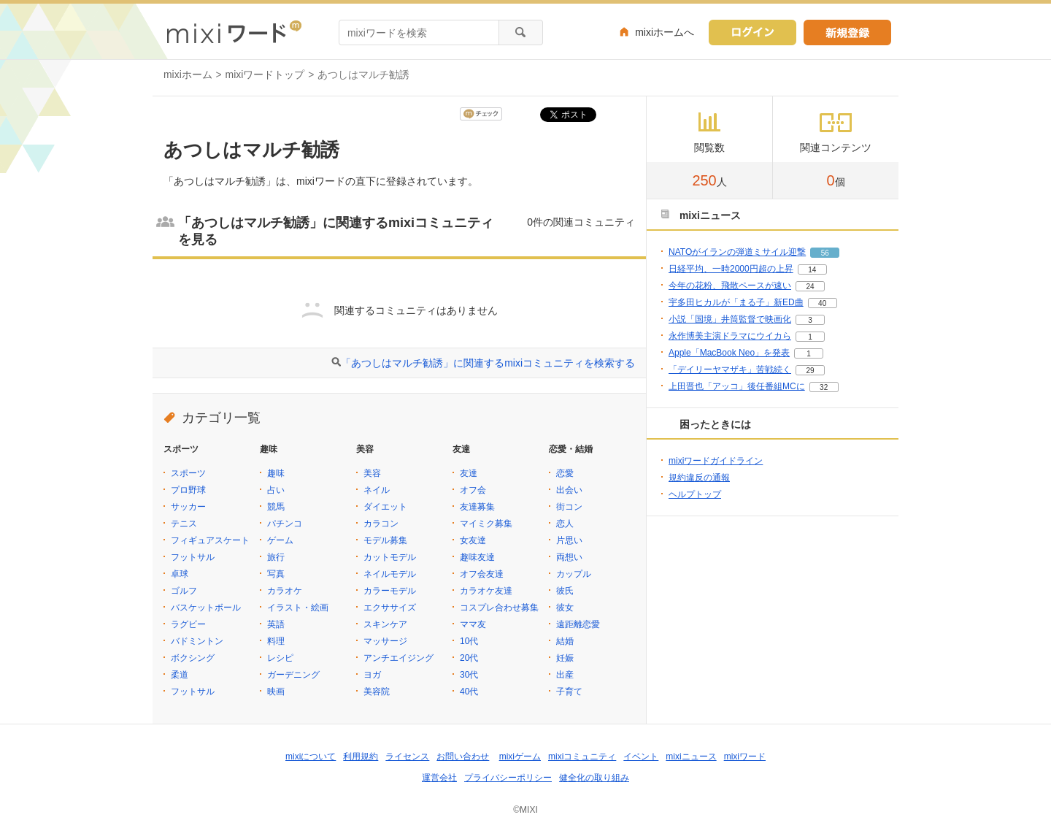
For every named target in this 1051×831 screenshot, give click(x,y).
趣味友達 (477, 557)
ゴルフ (184, 591)
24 (810, 287)
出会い (569, 490)
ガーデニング (293, 675)
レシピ (280, 658)
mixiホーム (187, 74)
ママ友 (473, 624)
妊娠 (565, 658)
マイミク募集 (486, 523)
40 (822, 303)
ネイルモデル (389, 574)
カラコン (381, 523)
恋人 (565, 523)
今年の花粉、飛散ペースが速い (730, 285)
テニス (184, 523)
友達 (468, 473)
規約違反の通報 (699, 477)
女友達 (473, 540)
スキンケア (385, 624)
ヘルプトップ (695, 494)
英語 (276, 624)
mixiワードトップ (265, 74)
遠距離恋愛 (578, 624)
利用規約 (360, 756)
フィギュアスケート (210, 540)
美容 (372, 473)
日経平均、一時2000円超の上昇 (731, 269)
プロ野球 (188, 490)
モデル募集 (385, 540)
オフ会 (473, 490)
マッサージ (385, 641)
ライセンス (407, 756)
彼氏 (565, 591)
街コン (569, 507)
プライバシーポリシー (508, 778)
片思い (569, 540)
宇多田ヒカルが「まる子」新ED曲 (736, 302)
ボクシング (193, 658)
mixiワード (745, 756)
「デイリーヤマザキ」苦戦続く (730, 369)
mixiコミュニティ (582, 756)
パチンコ (284, 523)
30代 (469, 675)
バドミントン (197, 641)
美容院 (376, 691)
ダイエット (385, 507)
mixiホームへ (664, 32)
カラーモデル (389, 591)
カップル (573, 574)
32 (824, 387)
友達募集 (477, 507)
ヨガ (372, 675)
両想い (569, 557)
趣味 (276, 473)
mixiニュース (691, 756)
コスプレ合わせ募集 (499, 607)
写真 (276, 574)
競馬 (276, 507)
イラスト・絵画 (297, 607)
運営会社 (439, 778)
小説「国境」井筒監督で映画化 (730, 319)
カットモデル (389, 557)
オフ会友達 (482, 574)
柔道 (179, 675)
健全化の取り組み (594, 778)
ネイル (376, 490)
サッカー (188, 507)
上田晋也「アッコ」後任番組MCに (737, 386)
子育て (569, 691)
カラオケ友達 (486, 591)
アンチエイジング (398, 658)
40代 (469, 691)
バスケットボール (206, 607)
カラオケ (284, 591)
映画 (276, 691)
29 (810, 371)
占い (276, 490)
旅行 (276, 557)
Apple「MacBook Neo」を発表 (729, 353)
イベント (640, 756)
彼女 (565, 607)
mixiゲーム (520, 756)
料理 (276, 641)
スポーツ (188, 473)
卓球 (179, 574)
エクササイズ (389, 607)
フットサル (193, 557)
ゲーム (280, 540)
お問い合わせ (462, 756)
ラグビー (188, 624)
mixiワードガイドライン (716, 461)
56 (825, 253)
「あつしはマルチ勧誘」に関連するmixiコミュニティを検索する (488, 363)
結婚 (565, 641)
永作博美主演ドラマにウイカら (730, 336)
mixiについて (310, 756)
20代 (469, 658)
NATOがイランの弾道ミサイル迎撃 (737, 252)
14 (812, 270)
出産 (565, 675)
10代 (469, 641)
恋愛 (565, 473)
